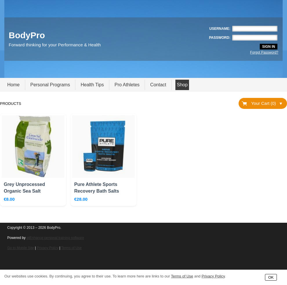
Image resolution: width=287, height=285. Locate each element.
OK (271, 277)
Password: (219, 38)
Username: (219, 29)
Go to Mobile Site (20, 248)
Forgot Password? (264, 52)
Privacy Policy (48, 248)
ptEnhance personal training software (55, 238)
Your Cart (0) (266, 103)
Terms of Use (71, 248)
